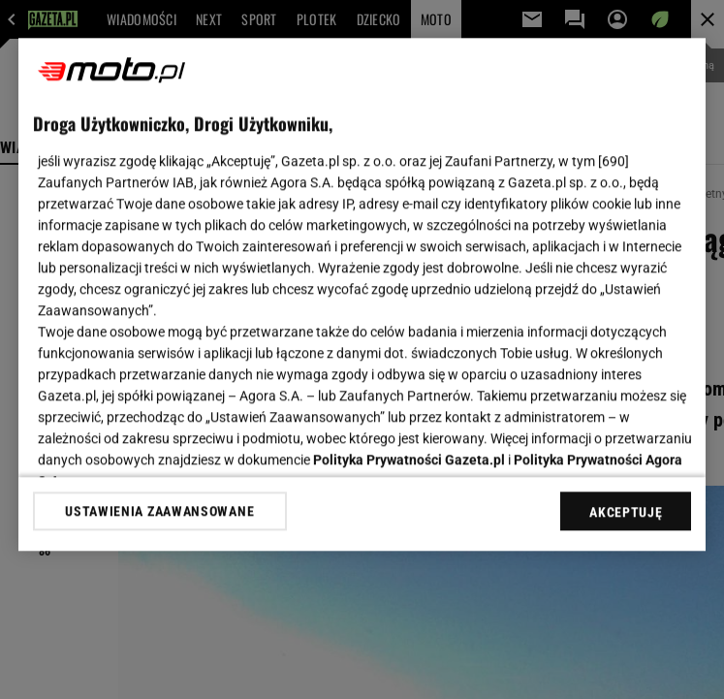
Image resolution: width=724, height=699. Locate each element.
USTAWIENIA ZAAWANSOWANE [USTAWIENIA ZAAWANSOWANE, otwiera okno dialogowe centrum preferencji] (159, 511)
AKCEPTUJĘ (625, 512)
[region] (362, 294)
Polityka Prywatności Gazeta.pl (409, 459)
